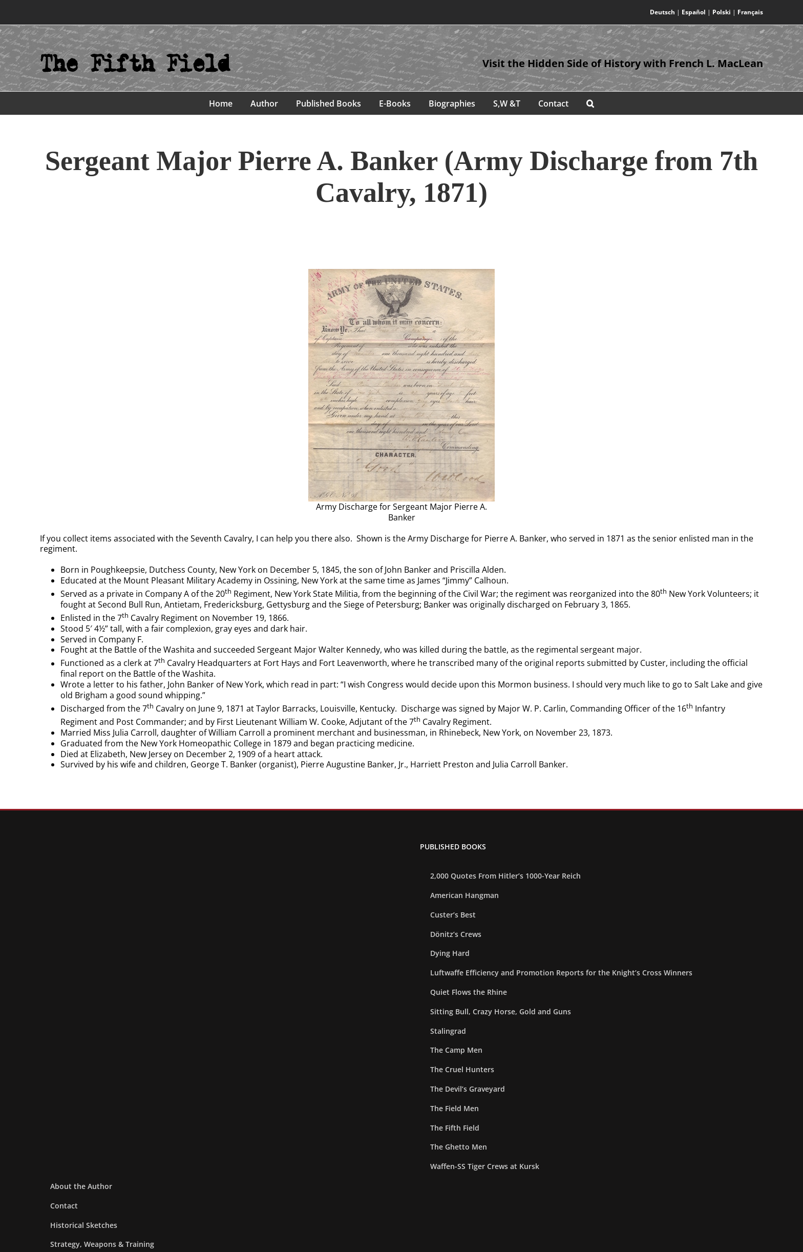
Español (694, 12)
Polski (721, 12)
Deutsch (662, 12)
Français (750, 12)
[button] (590, 103)
